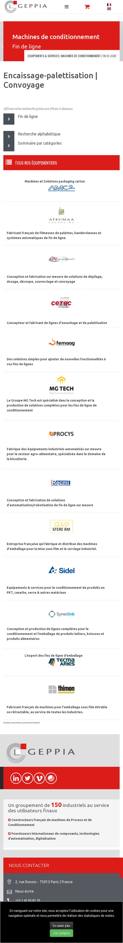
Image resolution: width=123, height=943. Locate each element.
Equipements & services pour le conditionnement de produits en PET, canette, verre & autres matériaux (56, 590)
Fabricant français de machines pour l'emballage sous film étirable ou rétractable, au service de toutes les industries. (57, 709)
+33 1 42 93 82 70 (27, 900)
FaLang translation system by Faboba (21, 723)
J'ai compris (61, 933)
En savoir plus (61, 925)
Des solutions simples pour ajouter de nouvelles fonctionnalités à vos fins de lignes (56, 361)
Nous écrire (24, 891)
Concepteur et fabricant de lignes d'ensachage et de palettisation (57, 323)
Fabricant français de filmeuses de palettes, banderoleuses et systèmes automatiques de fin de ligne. (54, 235)
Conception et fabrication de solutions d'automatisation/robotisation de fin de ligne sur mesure (50, 502)
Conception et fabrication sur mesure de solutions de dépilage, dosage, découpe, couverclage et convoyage (55, 279)
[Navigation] (66, 6)
